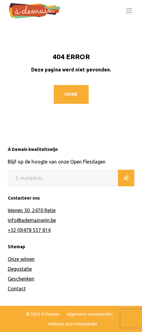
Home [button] (71, 94)
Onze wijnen (21, 259)
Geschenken (21, 278)
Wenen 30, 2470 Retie (32, 210)
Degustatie (20, 269)
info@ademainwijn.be (32, 220)
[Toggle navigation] (129, 10)
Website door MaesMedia (72, 324)
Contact (17, 288)
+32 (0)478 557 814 (29, 230)
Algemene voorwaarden (90, 314)
